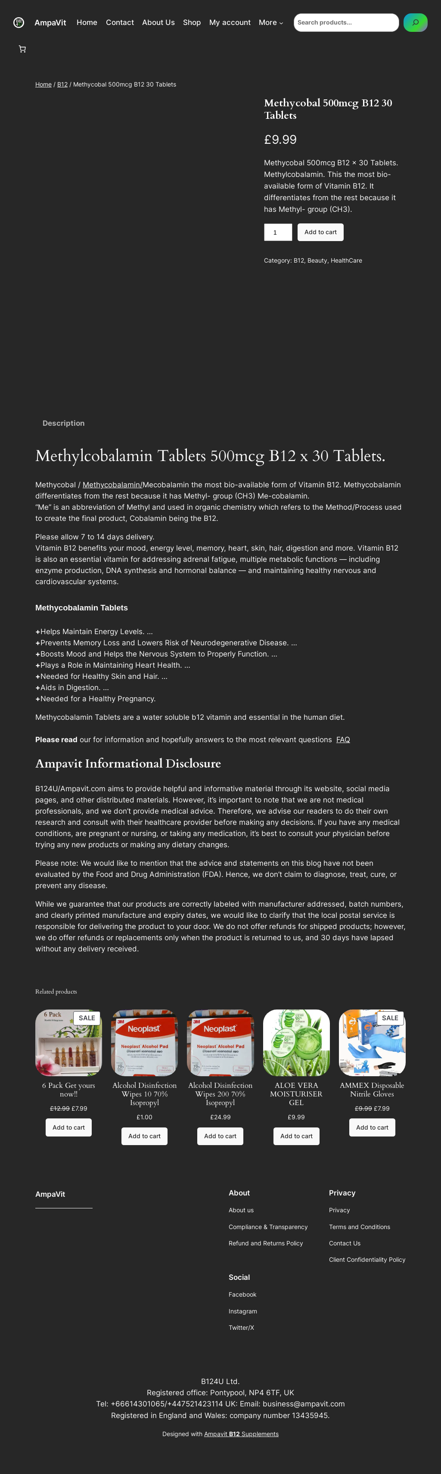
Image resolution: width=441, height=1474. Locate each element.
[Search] (416, 22)
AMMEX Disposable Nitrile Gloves (372, 1090)
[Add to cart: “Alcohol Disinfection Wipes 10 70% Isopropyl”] (144, 1136)
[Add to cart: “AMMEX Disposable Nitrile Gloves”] (372, 1127)
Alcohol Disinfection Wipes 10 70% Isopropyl (144, 1094)
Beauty (317, 260)
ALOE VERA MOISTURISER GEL (296, 1094)
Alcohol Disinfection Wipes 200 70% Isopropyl (220, 1094)
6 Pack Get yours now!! (68, 1090)
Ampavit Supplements (241, 1433)
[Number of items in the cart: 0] (22, 49)
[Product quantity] (278, 232)
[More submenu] (281, 22)
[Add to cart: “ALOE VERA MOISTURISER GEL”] (296, 1136)
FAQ (343, 739)
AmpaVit (50, 22)
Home (43, 84)
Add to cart (320, 231)
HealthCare (346, 260)
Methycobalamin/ (113, 484)
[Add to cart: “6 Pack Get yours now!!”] (69, 1127)
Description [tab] (64, 423)
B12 (62, 84)
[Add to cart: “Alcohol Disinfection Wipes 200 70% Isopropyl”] (220, 1136)
